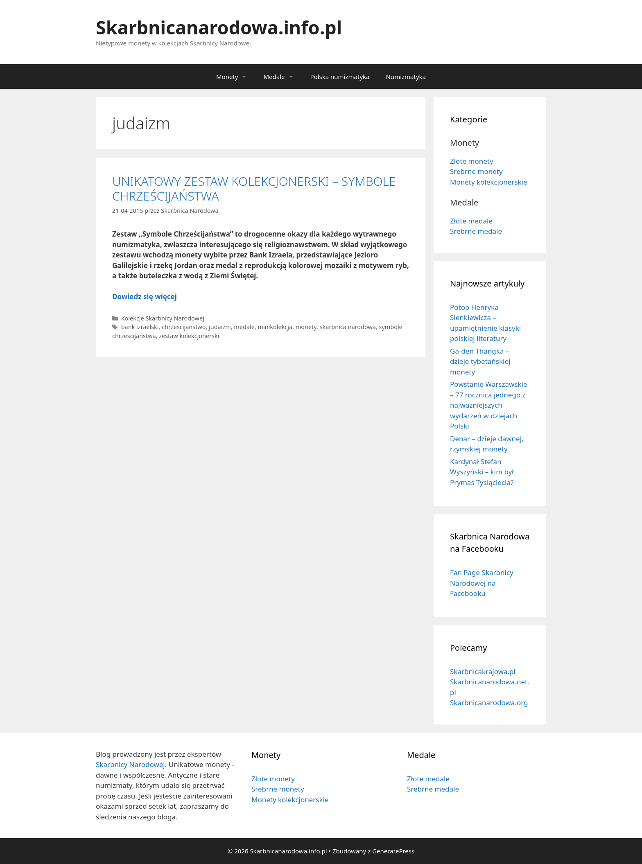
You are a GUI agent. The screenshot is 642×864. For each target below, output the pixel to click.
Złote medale (471, 221)
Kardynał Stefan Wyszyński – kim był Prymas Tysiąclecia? (482, 472)
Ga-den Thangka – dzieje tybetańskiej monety (480, 361)
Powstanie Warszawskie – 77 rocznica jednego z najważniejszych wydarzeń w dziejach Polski (488, 405)
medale (244, 327)
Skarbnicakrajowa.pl (482, 671)
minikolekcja (275, 327)
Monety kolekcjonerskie (488, 182)
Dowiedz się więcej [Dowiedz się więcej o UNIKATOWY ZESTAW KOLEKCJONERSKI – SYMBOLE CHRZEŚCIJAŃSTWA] (144, 296)
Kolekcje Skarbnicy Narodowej (162, 318)
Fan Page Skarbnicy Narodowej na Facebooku (481, 583)
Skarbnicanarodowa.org (489, 702)
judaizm (220, 327)
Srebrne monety (476, 171)
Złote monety (471, 161)
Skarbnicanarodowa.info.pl (219, 27)
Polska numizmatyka (340, 76)
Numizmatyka (406, 76)
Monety (235, 76)
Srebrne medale (476, 231)
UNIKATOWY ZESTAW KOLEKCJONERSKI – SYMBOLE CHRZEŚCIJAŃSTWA (254, 188)
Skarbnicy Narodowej (130, 764)
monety (306, 327)
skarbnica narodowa (348, 327)
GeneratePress (393, 851)
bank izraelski (140, 327)
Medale (282, 76)
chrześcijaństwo (184, 327)
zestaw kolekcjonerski (189, 336)
